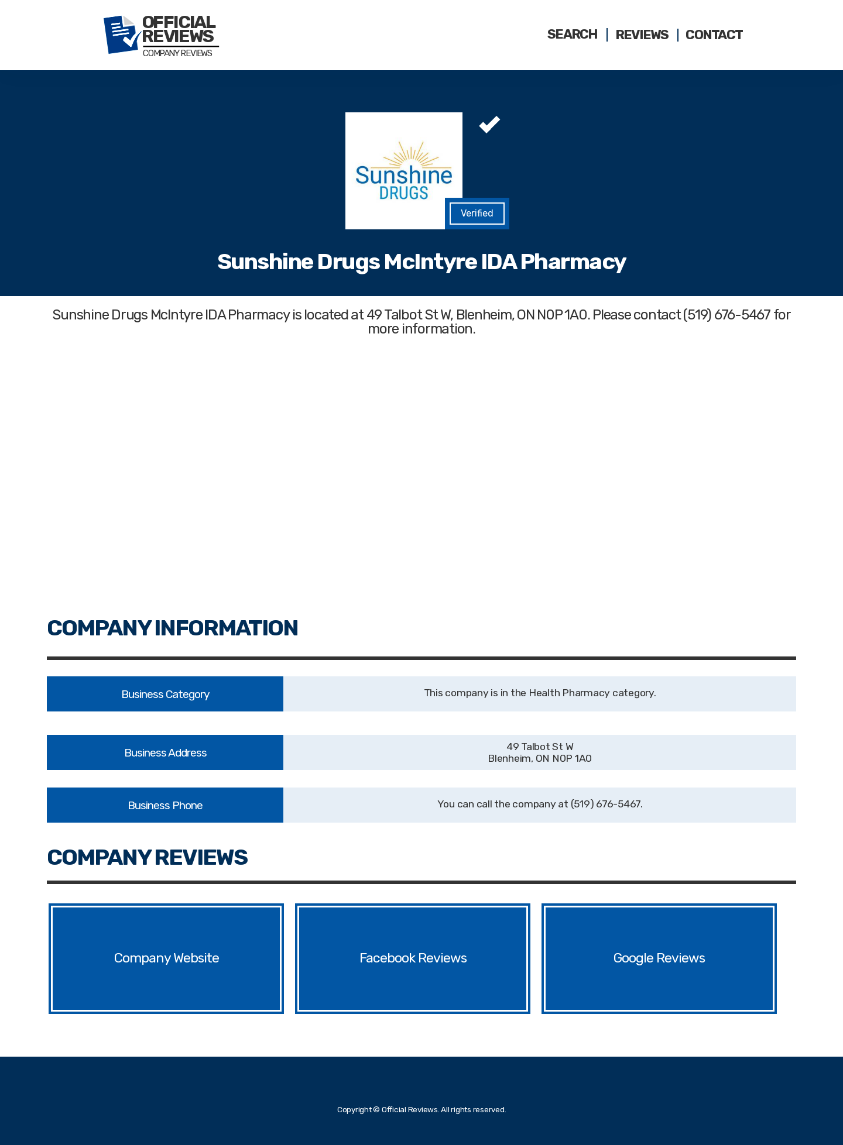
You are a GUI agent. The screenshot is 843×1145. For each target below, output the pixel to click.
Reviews (642, 35)
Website (197, 958)
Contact (714, 35)
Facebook (387, 958)
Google (634, 958)
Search (572, 34)
